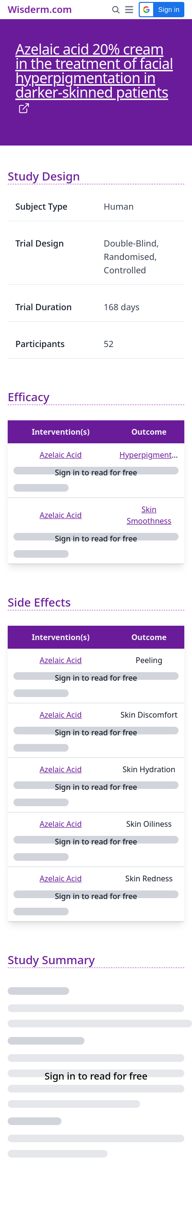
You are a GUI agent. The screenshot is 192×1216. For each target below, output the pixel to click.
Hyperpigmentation (155, 455)
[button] (161, 9)
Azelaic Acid (61, 455)
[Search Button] (116, 9)
